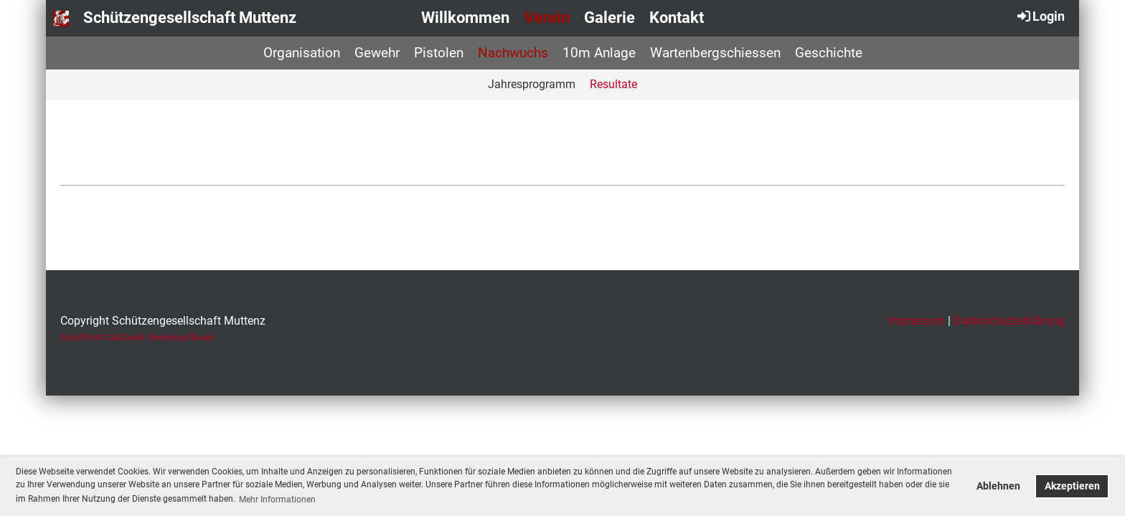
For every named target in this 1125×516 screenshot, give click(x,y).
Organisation (301, 52)
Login (1040, 15)
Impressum (916, 321)
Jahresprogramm (531, 84)
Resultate (613, 84)
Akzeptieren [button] (1072, 486)
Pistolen (438, 52)
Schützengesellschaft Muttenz (189, 18)
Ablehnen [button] (998, 486)
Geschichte (828, 52)
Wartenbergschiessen (715, 52)
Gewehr (377, 52)
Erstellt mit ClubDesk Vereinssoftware (137, 337)
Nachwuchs (513, 52)
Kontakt (676, 18)
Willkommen (465, 18)
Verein (547, 18)
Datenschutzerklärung (1009, 321)
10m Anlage (599, 52)
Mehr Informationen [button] (277, 499)
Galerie (609, 18)
